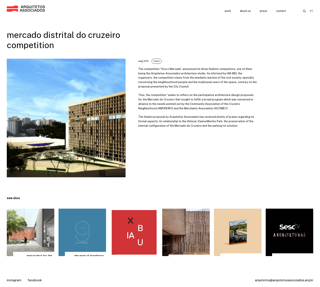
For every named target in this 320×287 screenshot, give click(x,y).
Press (263, 10)
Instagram (14, 280)
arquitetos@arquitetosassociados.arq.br (284, 280)
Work (228, 10)
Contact (281, 10)
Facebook (35, 280)
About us (245, 10)
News (157, 61)
